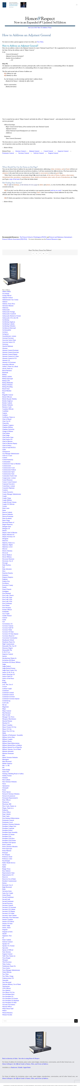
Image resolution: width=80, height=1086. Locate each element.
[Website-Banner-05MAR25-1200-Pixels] (40, 15)
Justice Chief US (7, 676)
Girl (3, 621)
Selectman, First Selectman (10, 917)
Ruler (4, 889)
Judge (4, 664)
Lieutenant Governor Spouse (10, 698)
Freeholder (5, 611)
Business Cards (6, 407)
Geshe (4, 619)
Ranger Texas (6, 869)
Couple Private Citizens (9, 502)
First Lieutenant (7, 603)
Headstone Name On (8, 642)
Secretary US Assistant (9, 907)
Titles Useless (6, 964)
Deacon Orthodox (7, 514)
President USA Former (9, 840)
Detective (5, 540)
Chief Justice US (7, 439)
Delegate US (6, 528)
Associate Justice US (8, 342)
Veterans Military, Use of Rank (11, 984)
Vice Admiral (6, 990)
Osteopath (5, 788)
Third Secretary (7, 962)
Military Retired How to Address (12, 745)
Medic (4, 733)
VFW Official (6, 988)
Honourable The (7, 650)
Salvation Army (7, 891)
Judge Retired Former (8, 668)
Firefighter (5, 591)
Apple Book (26, 1067)
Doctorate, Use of (7, 561)
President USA (6, 836)
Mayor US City (6, 729)
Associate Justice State (9, 340)
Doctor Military (7, 557)
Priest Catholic (6, 844)
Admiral (4, 301)
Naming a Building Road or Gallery (13, 773)
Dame (4, 510)
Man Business (6, 713)
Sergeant (5, 929)
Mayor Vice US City (8, 731)
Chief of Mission (7, 441)
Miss (3, 755)
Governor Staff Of (7, 628)
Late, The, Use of (7, 684)
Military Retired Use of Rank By (12, 747)
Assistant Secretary (8, 338)
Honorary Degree (7, 648)
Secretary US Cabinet (8, 909)
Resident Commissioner (9, 881)
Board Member (6, 391)
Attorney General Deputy (9, 354)
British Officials (7, 397)
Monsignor (5, 759)
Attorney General (20, 151)
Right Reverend (7, 887)
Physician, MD (6, 804)
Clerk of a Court (7, 455)
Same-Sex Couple (7, 893)
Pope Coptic (6, 816)
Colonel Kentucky (7, 459)
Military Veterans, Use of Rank (11, 749)
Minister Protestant (8, 753)
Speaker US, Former (8, 946)
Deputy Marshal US (8, 534)
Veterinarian (6, 986)
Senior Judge (6, 925)
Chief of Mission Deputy (9, 443)
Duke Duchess (6, 565)
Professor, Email (7, 856)
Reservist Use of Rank (9, 879)
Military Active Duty (8, 737)
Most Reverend (6, 761)
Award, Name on (7, 368)
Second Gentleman (8, 897)
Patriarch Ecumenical (8, 796)
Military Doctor (7, 741)
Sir (3, 938)
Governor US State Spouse (10, 634)
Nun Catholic (6, 779)
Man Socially (6, 715)
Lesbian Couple (7, 688)
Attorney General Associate (10, 352)
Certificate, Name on (8, 417)
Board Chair (6, 389)
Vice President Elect (8, 994)
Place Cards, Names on (9, 806)
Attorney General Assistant (10, 350)
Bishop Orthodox (7, 385)
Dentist (4, 530)
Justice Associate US (8, 674)
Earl (3, 567)
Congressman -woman (9, 478)
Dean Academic (7, 518)
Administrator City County (10, 299)
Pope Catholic (6, 814)
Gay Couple (5, 613)
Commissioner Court (8, 468)
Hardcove (14, 1067)
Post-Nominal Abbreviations (10, 818)
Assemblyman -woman (9, 336)
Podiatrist (5, 810)
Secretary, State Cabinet (9, 915)
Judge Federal (6, 666)
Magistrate (5, 707)
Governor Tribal (7, 630)
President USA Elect (8, 838)
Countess (5, 490)
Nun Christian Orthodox (9, 782)
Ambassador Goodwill (9, 314)
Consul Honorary (7, 480)
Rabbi (4, 867)
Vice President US (7, 996)
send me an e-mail (55, 190)
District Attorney (7, 551)
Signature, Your (7, 936)
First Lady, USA (7, 599)
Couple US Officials (8, 504)
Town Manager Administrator (11, 970)
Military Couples (7, 739)
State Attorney (6, 952)
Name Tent (5, 771)
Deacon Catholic (7, 512)
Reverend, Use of (7, 885)
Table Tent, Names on (8, 956)
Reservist (5, 877)
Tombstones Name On (9, 966)
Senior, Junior (6, 927)
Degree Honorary (7, 524)
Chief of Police (6, 445)
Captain (4, 413)
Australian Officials (8, 364)
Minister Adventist (7, 751)
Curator (4, 506)
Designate (5, 538)
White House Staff (7, 1008)
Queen (4, 865)
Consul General (48, 151)
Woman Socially (7, 1015)
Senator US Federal (8, 921)
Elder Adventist (7, 569)
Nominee (5, 777)
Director (4, 549)
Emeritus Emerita (7, 573)
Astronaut (5, 344)
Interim (4, 656)
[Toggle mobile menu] (77, 5)
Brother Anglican (7, 401)
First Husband (6, 593)
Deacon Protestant (7, 516)
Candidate (5, 411)
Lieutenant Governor (8, 696)
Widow (4, 1010)
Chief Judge (5, 435)
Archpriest (5, 334)
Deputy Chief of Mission (9, 532)
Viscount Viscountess (8, 1004)
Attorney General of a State (10, 356)
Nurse (4, 784)
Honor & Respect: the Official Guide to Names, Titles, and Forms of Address (25, 1064)
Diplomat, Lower (7, 547)
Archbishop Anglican (8, 322)
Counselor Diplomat (8, 488)
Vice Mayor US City (8, 992)
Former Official (7, 609)
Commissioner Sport (8, 472)
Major (4, 709)
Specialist (5, 948)
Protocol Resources (52, 239)
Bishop (4, 374)
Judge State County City (9, 670)
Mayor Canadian (7, 725)
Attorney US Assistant (9, 362)
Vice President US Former (10, 998)
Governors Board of (8, 636)
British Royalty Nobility (9, 399)
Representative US (7, 875)
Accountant (5, 293)
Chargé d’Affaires (7, 431)
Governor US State (8, 632)
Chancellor (5, 423)
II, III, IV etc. (6, 652)
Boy (3, 393)
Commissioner (6, 466)
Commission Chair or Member (11, 464)
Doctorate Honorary (8, 559)
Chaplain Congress (8, 425)
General (4, 617)
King (3, 680)
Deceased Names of (8, 522)
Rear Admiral (6, 871)
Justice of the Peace (8, 678)
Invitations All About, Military (11, 662)
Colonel (4, 457)
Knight (4, 682)
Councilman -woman (8, 486)
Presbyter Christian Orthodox (11, 824)
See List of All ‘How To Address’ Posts (40, 27)
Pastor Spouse (6, 792)
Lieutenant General (8, 694)
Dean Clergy (6, 520)
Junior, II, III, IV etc (8, 672)
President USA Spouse (9, 842)
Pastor (4, 790)
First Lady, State (7, 597)
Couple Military (7, 500)
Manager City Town (8, 717)
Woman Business (7, 1013)
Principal (5, 852)
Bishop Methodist (7, 383)
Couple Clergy (6, 498)
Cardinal (4, 415)
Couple (4, 496)
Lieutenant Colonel (8, 692)
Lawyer (4, 686)
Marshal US (5, 723)
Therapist (5, 960)
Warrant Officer (7, 1006)
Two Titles (40, 42)
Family (4, 587)
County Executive (7, 492)
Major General (6, 711)
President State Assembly (9, 832)
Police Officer (6, 812)
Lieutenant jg (6, 700)
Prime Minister (6, 850)
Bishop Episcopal (7, 378)
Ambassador (6, 310)
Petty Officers (6, 800)
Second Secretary (7, 903)
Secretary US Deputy (8, 911)
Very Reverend (6, 982)
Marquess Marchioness (9, 719)
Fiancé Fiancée (6, 589)
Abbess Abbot (6, 291)
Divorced (5, 553)
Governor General (7, 626)
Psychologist (6, 861)
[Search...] (38, 1021)
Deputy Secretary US (8, 536)
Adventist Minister (8, 306)
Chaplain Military (7, 427)
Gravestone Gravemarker (9, 638)
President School (7, 830)
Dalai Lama (5, 508)
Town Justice (6, 968)
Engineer (5, 579)
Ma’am (4, 705)
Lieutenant (5, 690)
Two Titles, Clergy (7, 976)
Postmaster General (8, 153)
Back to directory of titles (10, 1058)
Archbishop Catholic (8, 324)
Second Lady (6, 899)
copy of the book (14, 179)
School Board (6, 895)
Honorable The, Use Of (9, 646)
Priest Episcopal (7, 848)
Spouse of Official (7, 950)
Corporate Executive (8, 484)
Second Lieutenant (7, 901)
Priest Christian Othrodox (10, 846)
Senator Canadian (7, 919)
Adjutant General (34, 151)
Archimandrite (6, 330)
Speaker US (5, 944)
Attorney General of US (9, 358)
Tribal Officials (6, 972)
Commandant (6, 462)
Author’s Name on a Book (10, 366)
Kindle (20, 1067)
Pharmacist (5, 802)
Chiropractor (6, 451)
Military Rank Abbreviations (10, 743)
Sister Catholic (6, 940)
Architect (5, 332)
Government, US (7, 624)
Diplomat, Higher (7, 545)
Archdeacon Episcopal (9, 328)
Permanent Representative (10, 798)
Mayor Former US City (9, 727)
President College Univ (9, 826)
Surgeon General (53, 153)
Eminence (5, 575)
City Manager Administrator (10, 453)
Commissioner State (8, 474)
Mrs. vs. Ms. (6, 765)
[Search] (76, 1021)
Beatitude (5, 372)
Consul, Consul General (9, 482)
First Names (6, 605)
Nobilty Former (7, 775)
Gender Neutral (7, 615)
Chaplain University (8, 429)
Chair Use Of (6, 421)
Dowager (5, 563)
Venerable (5, 980)
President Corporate (8, 828)
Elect (3, 571)
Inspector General (63, 151)
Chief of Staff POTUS (9, 447)
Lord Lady (5, 703)
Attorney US (6, 360)
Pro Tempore (6, 854)
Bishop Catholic (7, 376)
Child (4, 449)
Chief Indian (6, 433)
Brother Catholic (7, 403)
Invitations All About (8, 660)
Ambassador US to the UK (10, 318)
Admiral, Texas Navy (8, 303)
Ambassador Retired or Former (11, 316)
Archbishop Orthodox (8, 326)
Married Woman (7, 721)
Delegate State (6, 526)
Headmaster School (8, 640)
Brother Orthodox (7, 405)
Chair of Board (6, 419)
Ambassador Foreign (8, 312)
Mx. (3, 767)
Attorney (5, 348)
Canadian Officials (8, 409)
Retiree (4, 883)
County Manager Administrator (11, 494)
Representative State (8, 873)
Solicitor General (39, 153)
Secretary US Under (8, 913)
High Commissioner (8, 644)
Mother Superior (7, 763)
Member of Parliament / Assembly (12, 735)
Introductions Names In (9, 658)
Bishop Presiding (7, 387)
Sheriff (4, 933)
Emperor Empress (7, 577)
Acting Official (6, 295)
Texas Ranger (6, 958)
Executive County (7, 585)
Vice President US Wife (9, 1002)
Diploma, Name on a (8, 543)
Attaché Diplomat (7, 346)
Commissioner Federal (9, 470)
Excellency (5, 583)
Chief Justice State (7, 437)
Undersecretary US (8, 978)
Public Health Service (8, 863)
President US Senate (8, 834)
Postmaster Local (7, 822)
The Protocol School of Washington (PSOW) (33, 237)
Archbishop (5, 320)
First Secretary (6, 607)
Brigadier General (7, 395)
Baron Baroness (7, 370)
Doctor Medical (7, 555)
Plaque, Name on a (8, 808)
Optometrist (5, 786)
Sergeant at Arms (7, 931)
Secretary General (23, 153)
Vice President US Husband (10, 1000)
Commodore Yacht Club (9, 476)
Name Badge (6, 769)
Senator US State (7, 923)
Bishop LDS (6, 380)
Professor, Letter (7, 859)
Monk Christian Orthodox (10, 757)
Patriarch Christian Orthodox (11, 794)
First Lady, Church (8, 595)
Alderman (5, 308)
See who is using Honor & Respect (29, 1058)
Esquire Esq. (6, 581)
